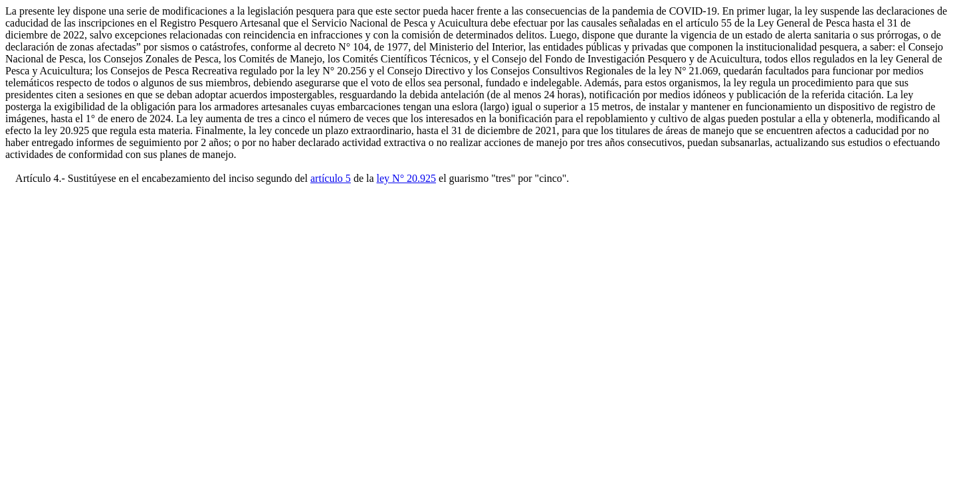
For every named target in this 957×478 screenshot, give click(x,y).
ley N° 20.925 (407, 178)
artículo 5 (330, 178)
